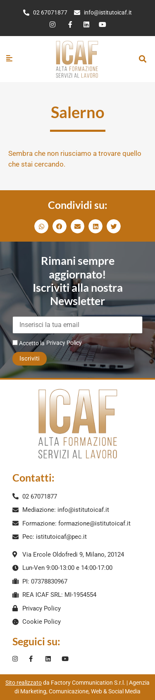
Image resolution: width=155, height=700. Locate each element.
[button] (142, 59)
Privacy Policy (64, 342)
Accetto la (28, 343)
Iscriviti (29, 358)
